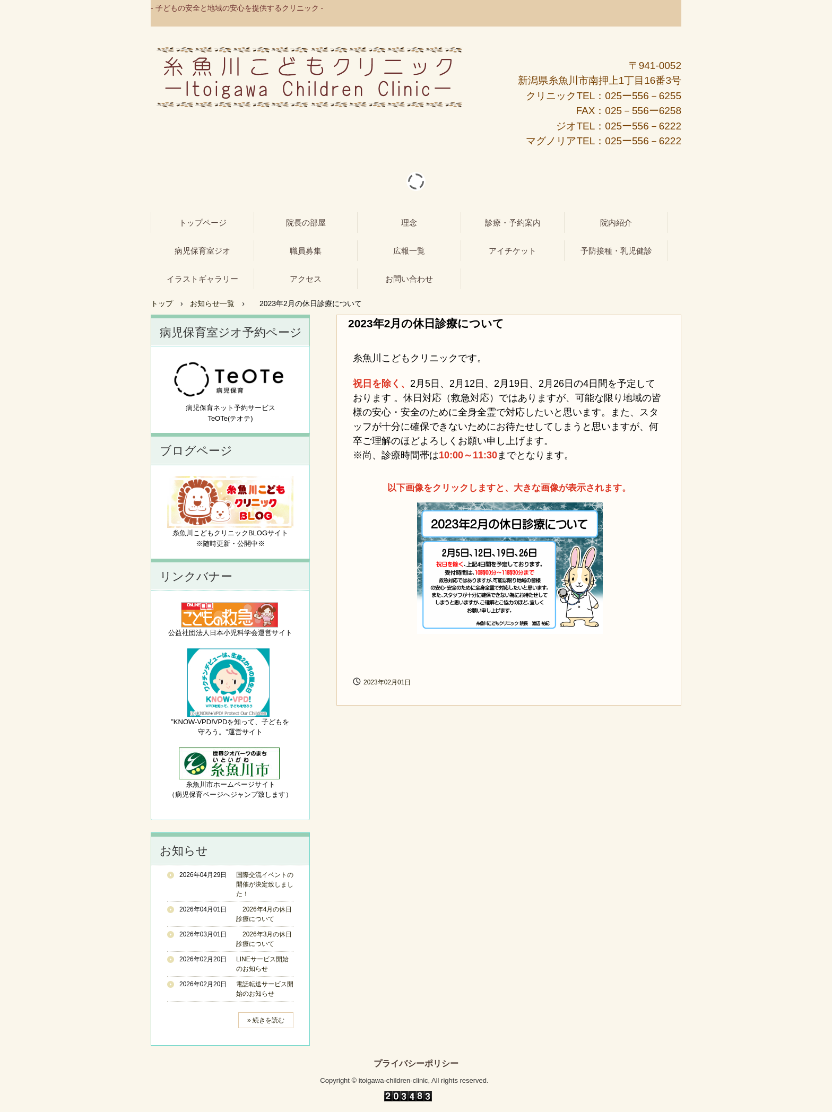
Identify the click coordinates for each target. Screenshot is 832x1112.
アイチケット (512, 250)
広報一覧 (409, 250)
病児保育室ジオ (202, 250)
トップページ (203, 222)
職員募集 (306, 250)
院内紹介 (616, 222)
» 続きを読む (265, 1020)
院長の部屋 (306, 222)
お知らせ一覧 (212, 303)
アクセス (306, 278)
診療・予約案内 (513, 222)
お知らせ (184, 850)
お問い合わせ (409, 278)
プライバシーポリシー (416, 1063)
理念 (409, 222)
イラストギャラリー (202, 278)
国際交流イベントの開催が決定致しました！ (264, 884)
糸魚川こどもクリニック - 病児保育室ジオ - (309, 77)
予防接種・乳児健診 (616, 250)
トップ (162, 303)
